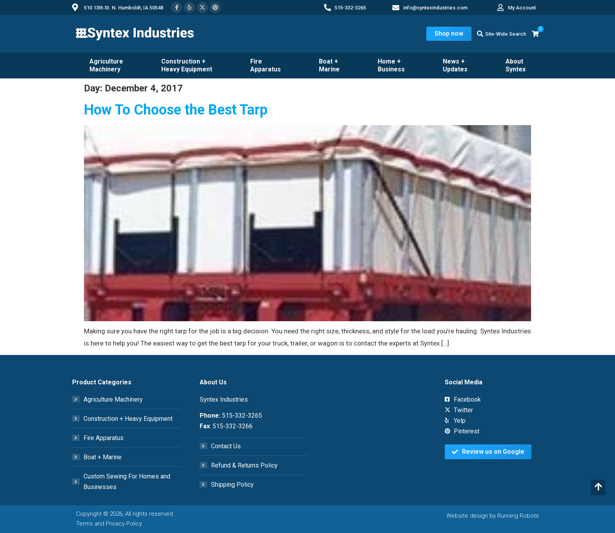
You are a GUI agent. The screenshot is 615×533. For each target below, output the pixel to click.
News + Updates (455, 65)
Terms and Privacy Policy (109, 523)
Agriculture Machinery (106, 65)
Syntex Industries (224, 399)
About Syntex (516, 65)
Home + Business (391, 65)
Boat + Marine (329, 65)
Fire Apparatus (265, 65)
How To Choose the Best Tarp (175, 110)
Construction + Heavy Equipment (186, 65)
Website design (467, 515)
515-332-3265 (242, 415)
